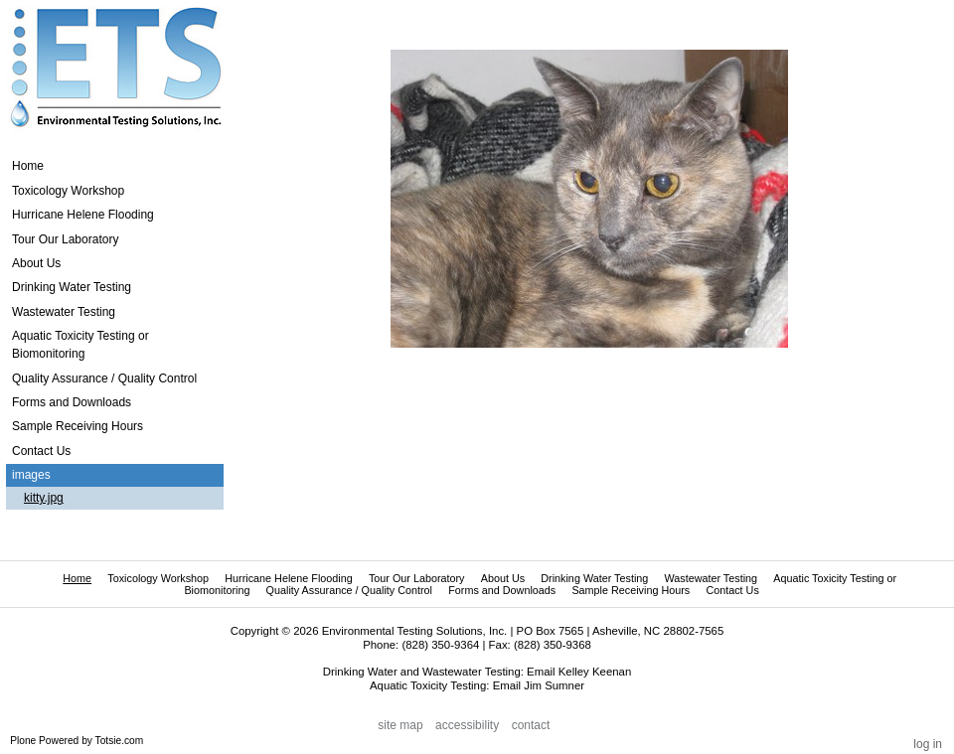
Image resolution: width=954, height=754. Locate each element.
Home (28, 166)
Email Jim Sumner (538, 685)
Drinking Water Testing (594, 578)
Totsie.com (119, 740)
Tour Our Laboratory (417, 578)
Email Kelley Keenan (579, 672)
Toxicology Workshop (158, 578)
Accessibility (467, 725)
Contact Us (732, 590)
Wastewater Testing (710, 578)
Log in (927, 744)
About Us (503, 578)
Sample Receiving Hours (630, 590)
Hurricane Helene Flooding (288, 578)
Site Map (400, 725)
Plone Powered (44, 740)
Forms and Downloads (502, 590)
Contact (531, 725)
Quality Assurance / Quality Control (349, 590)
